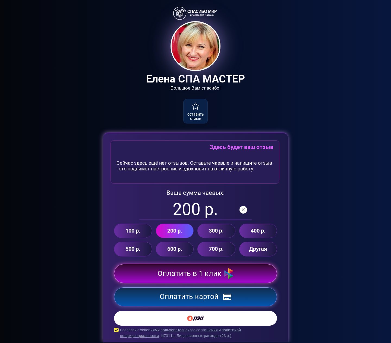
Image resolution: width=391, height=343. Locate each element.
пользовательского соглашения (189, 330)
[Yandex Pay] (195, 319)
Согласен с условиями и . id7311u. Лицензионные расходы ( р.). (195, 333)
